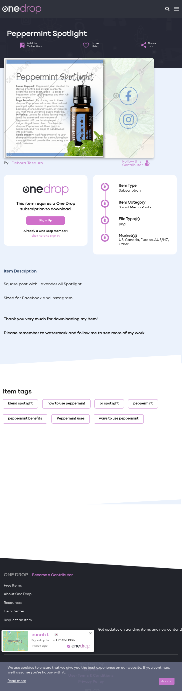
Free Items (13, 585)
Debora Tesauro (27, 163)
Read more (17, 681)
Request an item (18, 620)
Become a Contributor (52, 575)
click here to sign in (46, 235)
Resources (13, 603)
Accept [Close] (166, 681)
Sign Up (45, 220)
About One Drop (18, 594)
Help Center (14, 611)
